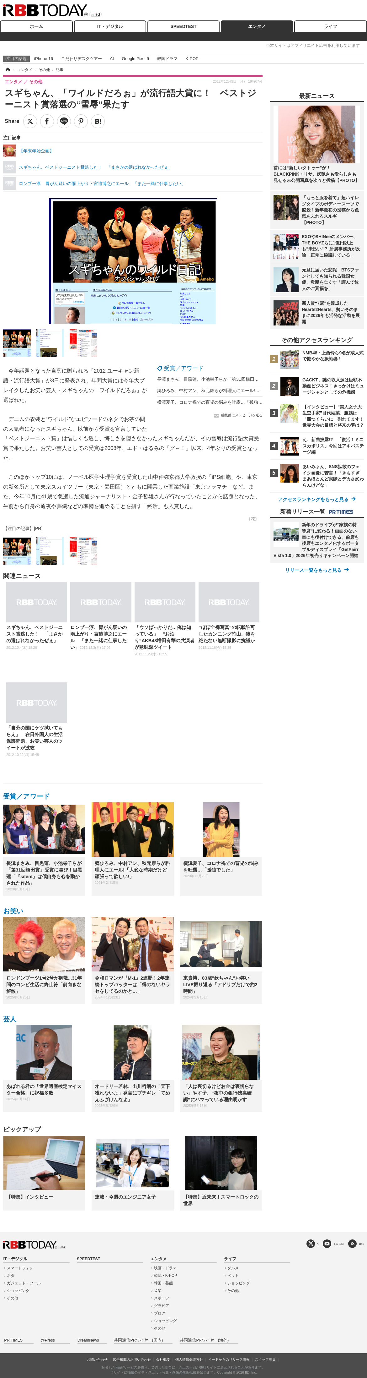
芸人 (9, 1019)
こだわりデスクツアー (81, 58)
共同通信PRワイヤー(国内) (138, 1340)
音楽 (158, 1290)
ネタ (10, 1275)
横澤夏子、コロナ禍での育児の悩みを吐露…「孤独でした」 (216, 402)
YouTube (339, 1243)
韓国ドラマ (167, 58)
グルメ (233, 1268)
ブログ (159, 1313)
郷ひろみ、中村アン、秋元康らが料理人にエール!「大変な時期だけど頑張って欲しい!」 (244, 390)
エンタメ (257, 26)
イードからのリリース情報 (229, 1359)
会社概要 (163, 1359)
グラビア (161, 1306)
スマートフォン (20, 1268)
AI (112, 58)
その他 (12, 1298)
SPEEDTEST (183, 26)
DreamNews (88, 1340)
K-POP (191, 58)
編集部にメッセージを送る (242, 415)
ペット (233, 1275)
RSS (361, 1243)
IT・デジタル (110, 26)
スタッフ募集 (265, 1359)
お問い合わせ (97, 1359)
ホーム (36, 26)
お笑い (13, 911)
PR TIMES (13, 1340)
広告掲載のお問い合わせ (132, 1359)
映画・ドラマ (165, 1268)
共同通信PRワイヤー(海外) (204, 1340)
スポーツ (161, 1298)
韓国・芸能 (163, 1283)
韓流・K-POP (165, 1275)
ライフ (330, 26)
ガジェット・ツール (24, 1283)
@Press (48, 1340)
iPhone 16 (43, 58)
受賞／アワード (184, 368)
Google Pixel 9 (135, 58)
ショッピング (18, 1290)
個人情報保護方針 (189, 1359)
